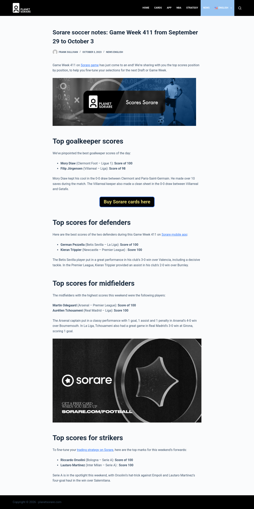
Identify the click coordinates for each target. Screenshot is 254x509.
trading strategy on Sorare (95, 450)
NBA (178, 7)
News (206, 7)
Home (145, 7)
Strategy (192, 7)
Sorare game (90, 65)
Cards (158, 7)
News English (114, 52)
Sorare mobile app (174, 234)
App (169, 7)
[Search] (239, 8)
